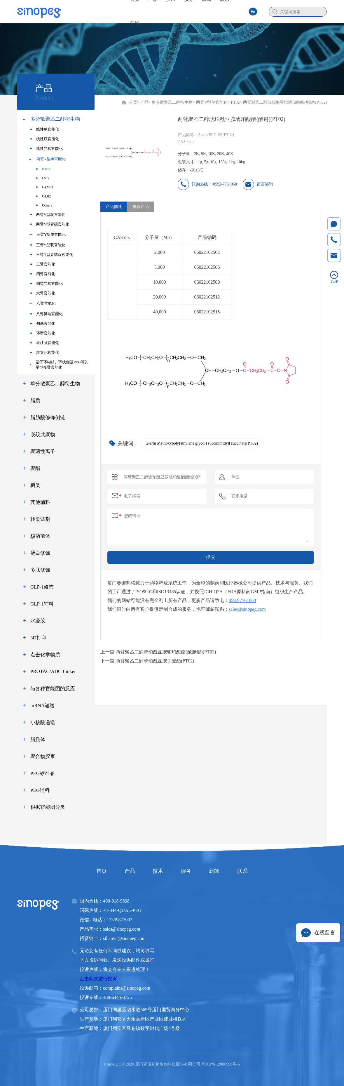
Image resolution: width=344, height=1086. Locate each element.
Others (44, 205)
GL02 (43, 196)
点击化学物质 (45, 655)
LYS (42, 178)
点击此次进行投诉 (98, 978)
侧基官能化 (42, 323)
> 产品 (143, 102)
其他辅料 (40, 502)
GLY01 (44, 187)
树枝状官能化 (44, 343)
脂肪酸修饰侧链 (47, 417)
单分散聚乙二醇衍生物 (55, 383)
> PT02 (234, 102)
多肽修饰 (40, 570)
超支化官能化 (44, 352)
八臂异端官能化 (46, 314)
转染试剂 (40, 519)
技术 (157, 871)
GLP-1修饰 (42, 587)
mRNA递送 (42, 705)
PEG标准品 (42, 773)
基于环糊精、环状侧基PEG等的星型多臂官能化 (59, 364)
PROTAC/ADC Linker (53, 671)
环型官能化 (42, 333)
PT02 (43, 169)
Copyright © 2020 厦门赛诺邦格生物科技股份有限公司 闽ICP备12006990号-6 (172, 1064)
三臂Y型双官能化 (47, 245)
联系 (248, 871)
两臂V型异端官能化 (49, 224)
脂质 (35, 400)
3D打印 (38, 638)
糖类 (35, 485)
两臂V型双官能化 (47, 214)
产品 (126, 871)
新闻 (217, 871)
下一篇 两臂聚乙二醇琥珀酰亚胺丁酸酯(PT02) (147, 660)
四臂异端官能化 (46, 283)
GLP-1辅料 (42, 604)
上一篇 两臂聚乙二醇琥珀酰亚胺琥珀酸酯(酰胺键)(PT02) (158, 651)
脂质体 (37, 739)
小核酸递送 (42, 722)
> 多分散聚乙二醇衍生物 (171, 102)
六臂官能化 (42, 293)
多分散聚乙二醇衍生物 (55, 119)
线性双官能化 (44, 139)
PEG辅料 (40, 790)
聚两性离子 (42, 451)
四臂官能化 (42, 274)
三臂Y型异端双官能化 (51, 254)
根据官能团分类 (47, 807)
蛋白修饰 (40, 553)
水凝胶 (37, 621)
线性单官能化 (44, 129)
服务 (187, 871)
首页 (133, 102)
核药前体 (40, 536)
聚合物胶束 (42, 756)
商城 (134, 22)
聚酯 (35, 468)
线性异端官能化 (46, 148)
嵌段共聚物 (42, 434)
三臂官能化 (42, 264)
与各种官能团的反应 (52, 688)
